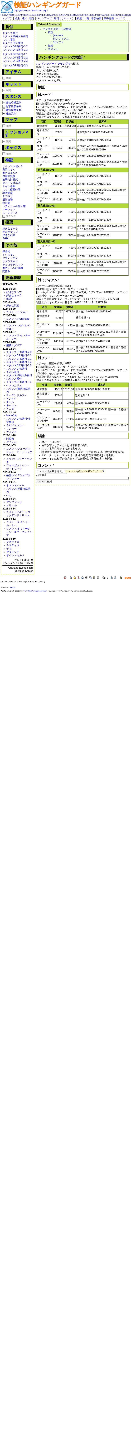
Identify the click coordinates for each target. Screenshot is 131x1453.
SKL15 (12, 587)
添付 (56, 18)
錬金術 (6, 203)
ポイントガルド (15, 555)
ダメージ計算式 (11, 183)
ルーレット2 (9, 212)
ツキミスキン (10, 258)
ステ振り (7, 196)
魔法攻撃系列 (13, 110)
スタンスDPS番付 (12, 43)
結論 (50, 45)
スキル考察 (8, 186)
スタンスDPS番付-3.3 (15, 65)
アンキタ (11, 398)
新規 (79, 18)
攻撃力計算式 (10, 179)
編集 (17, 18)
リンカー (11, 428)
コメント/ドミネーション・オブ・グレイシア (19, 532)
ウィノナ (11, 432)
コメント (53, 49)
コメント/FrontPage (17, 318)
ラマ (8, 548)
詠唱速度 (7, 192)
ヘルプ (120, 18)
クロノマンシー (15, 425)
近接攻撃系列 (13, 102)
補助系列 (11, 113)
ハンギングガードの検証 (57, 29)
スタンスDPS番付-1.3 (15, 49)
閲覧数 (6, 271)
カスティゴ (12, 545)
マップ (11, 119)
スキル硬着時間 (11, 189)
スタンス (13, 96)
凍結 (24, 18)
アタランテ (12, 552)
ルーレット (8, 209)
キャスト (13, 84)
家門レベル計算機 (12, 268)
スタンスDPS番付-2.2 (15, 57)
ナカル (10, 402)
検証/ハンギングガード (47, 4)
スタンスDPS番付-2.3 (15, 60)
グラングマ (64, 63)
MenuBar (11, 415)
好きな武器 (8, 235)
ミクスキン (8, 254)
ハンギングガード (46, 63)
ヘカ (8, 495)
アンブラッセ (14, 502)
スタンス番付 (10, 33)
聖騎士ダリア (14, 345)
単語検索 (96, 18)
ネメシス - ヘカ (15, 485)
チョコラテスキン (12, 264)
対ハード (58, 35)
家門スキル (8, 169)
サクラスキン (10, 261)
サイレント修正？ (12, 166)
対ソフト (58, 42)
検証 (9, 160)
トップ (6, 18)
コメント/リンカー (17, 312)
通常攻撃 (7, 199)
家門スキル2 (9, 173)
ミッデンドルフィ (16, 395)
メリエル (11, 505)
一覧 (86, 18)
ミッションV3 (16, 133)
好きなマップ (10, 232)
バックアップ (44, 18)
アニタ (10, 408)
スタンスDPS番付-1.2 (15, 46)
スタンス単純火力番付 (15, 36)
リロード (66, 18)
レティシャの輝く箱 (14, 206)
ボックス (13, 147)
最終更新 (109, 18)
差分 (31, 18)
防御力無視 (8, 176)
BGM (5, 238)
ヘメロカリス (14, 385)
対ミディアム (61, 38)
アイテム (13, 72)
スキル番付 (8, 39)
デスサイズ (12, 542)
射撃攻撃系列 (13, 106)
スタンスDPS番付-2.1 (15, 54)
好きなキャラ (10, 228)
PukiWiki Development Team (35, 591)
